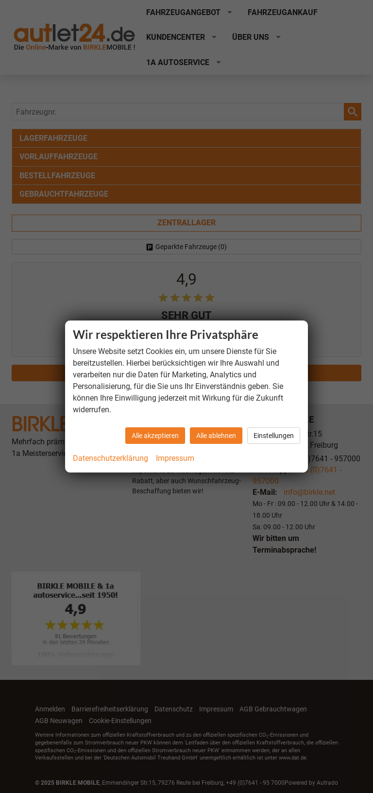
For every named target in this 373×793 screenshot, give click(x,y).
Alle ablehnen (216, 435)
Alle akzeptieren (155, 435)
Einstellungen (274, 435)
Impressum (175, 458)
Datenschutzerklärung (110, 458)
